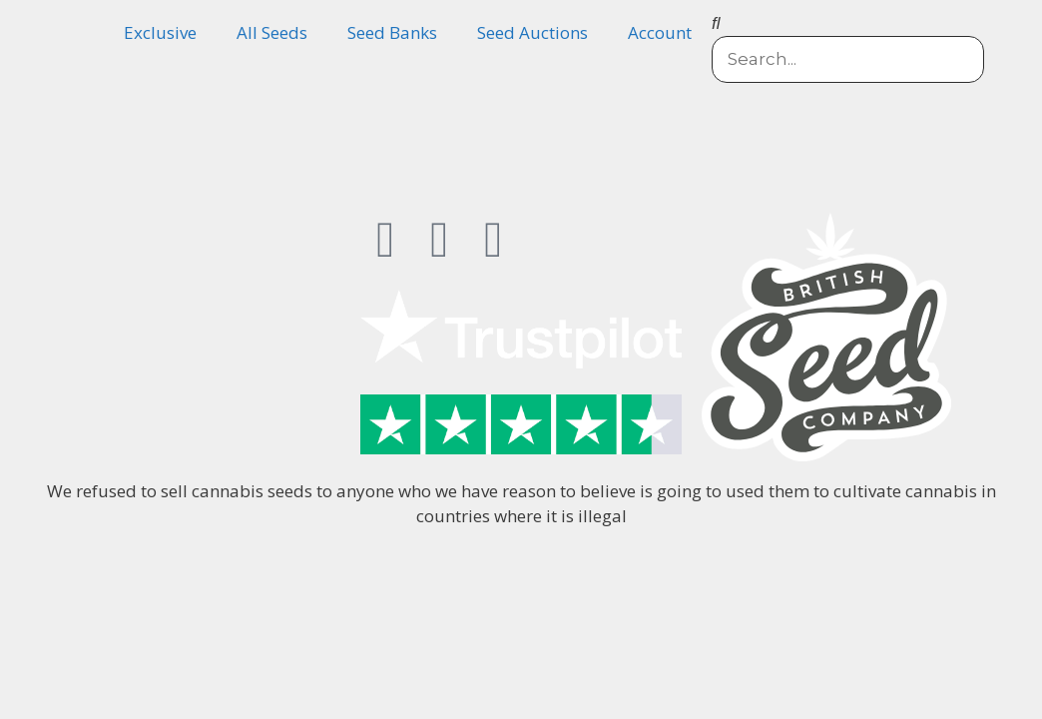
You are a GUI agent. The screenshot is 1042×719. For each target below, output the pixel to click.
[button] (848, 23)
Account (660, 32)
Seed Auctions (532, 32)
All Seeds (272, 32)
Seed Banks (392, 32)
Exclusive (160, 32)
